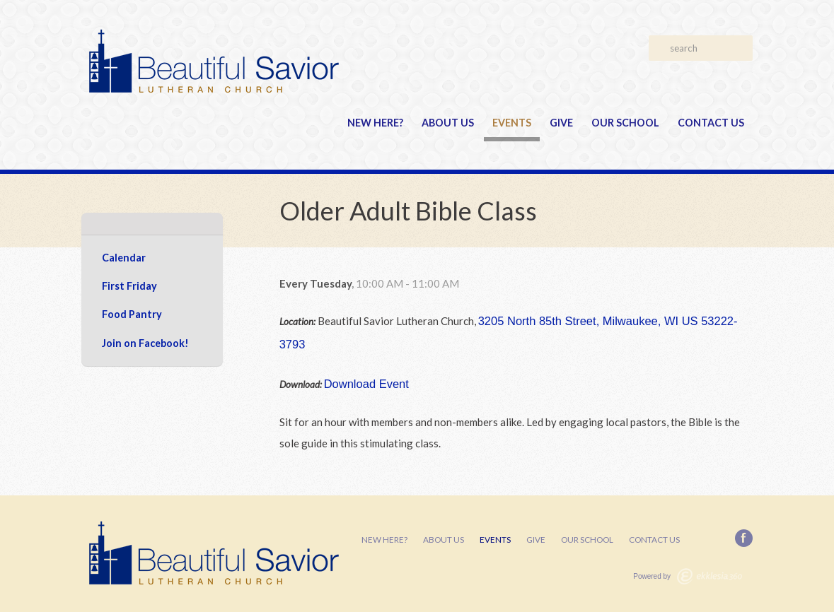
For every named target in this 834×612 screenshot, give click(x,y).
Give (561, 123)
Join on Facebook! (145, 343)
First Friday (129, 286)
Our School (625, 123)
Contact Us (711, 123)
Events (511, 123)
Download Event (366, 383)
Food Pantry (132, 314)
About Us (448, 123)
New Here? (375, 123)
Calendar (124, 258)
